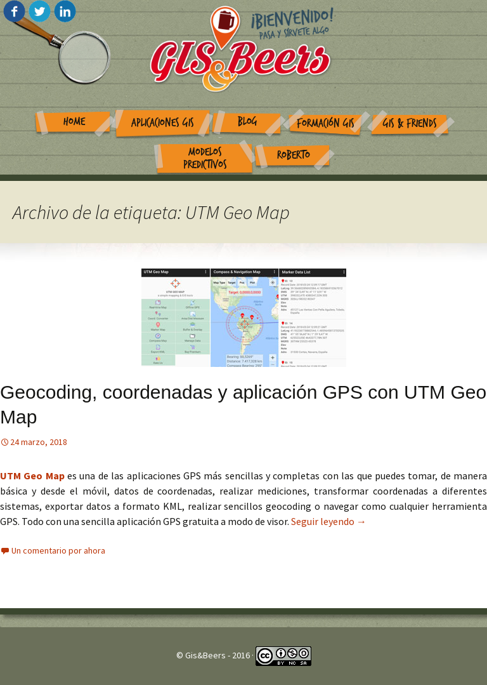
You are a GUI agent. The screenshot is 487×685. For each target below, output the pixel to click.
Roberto (293, 155)
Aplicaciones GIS (162, 123)
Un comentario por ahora (58, 550)
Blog (247, 121)
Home (74, 121)
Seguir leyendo (329, 521)
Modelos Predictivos (205, 158)
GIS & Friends (410, 123)
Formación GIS (325, 123)
